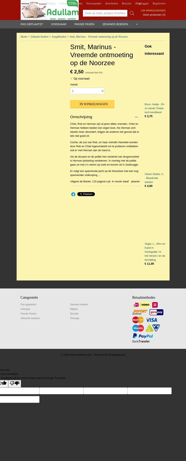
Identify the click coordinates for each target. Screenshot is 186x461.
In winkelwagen (94, 104)
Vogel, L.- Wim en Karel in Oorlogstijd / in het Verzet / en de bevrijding (155, 251)
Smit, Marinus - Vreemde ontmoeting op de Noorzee (99, 36)
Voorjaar (58, 24)
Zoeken (131, 13)
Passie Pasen (84, 24)
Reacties (126, 3)
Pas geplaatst (32, 24)
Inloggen (144, 3)
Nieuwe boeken (79, 304)
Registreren (159, 3)
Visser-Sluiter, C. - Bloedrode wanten (154, 178)
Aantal (74, 84)
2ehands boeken (115, 24)
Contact (63, 3)
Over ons (77, 3)
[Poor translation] (14, 383)
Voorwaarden (93, 3)
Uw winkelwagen (153, 10)
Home (24, 36)
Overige (74, 318)
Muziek (74, 313)
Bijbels (74, 308)
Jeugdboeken (59, 36)
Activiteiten (111, 3)
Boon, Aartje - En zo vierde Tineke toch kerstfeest (154, 108)
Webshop (50, 3)
